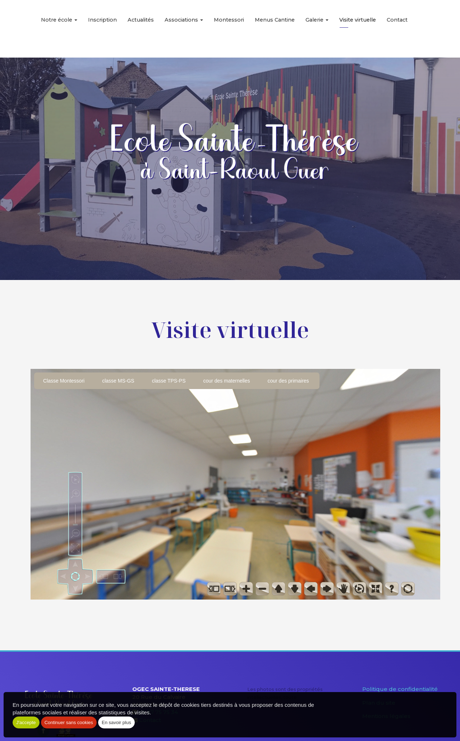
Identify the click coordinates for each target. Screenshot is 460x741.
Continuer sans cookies (69, 722)
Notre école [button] (59, 29)
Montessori (229, 29)
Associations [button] (184, 29)
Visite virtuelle (357, 29)
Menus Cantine (275, 29)
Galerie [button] (316, 29)
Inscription (102, 29)
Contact (397, 29)
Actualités (141, 29)
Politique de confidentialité (400, 689)
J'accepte (26, 722)
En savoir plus (116, 722)
